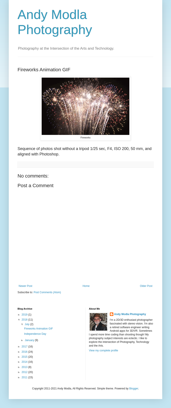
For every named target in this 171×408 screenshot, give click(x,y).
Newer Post (25, 286)
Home (86, 286)
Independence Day (35, 333)
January (30, 340)
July (27, 324)
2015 (25, 356)
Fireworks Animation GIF (38, 328)
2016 (25, 351)
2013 (25, 367)
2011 (25, 377)
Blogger (133, 388)
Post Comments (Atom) (47, 292)
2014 (25, 361)
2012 (25, 372)
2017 (25, 346)
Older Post (146, 286)
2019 (25, 314)
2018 (25, 319)
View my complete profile (103, 350)
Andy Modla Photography (130, 314)
